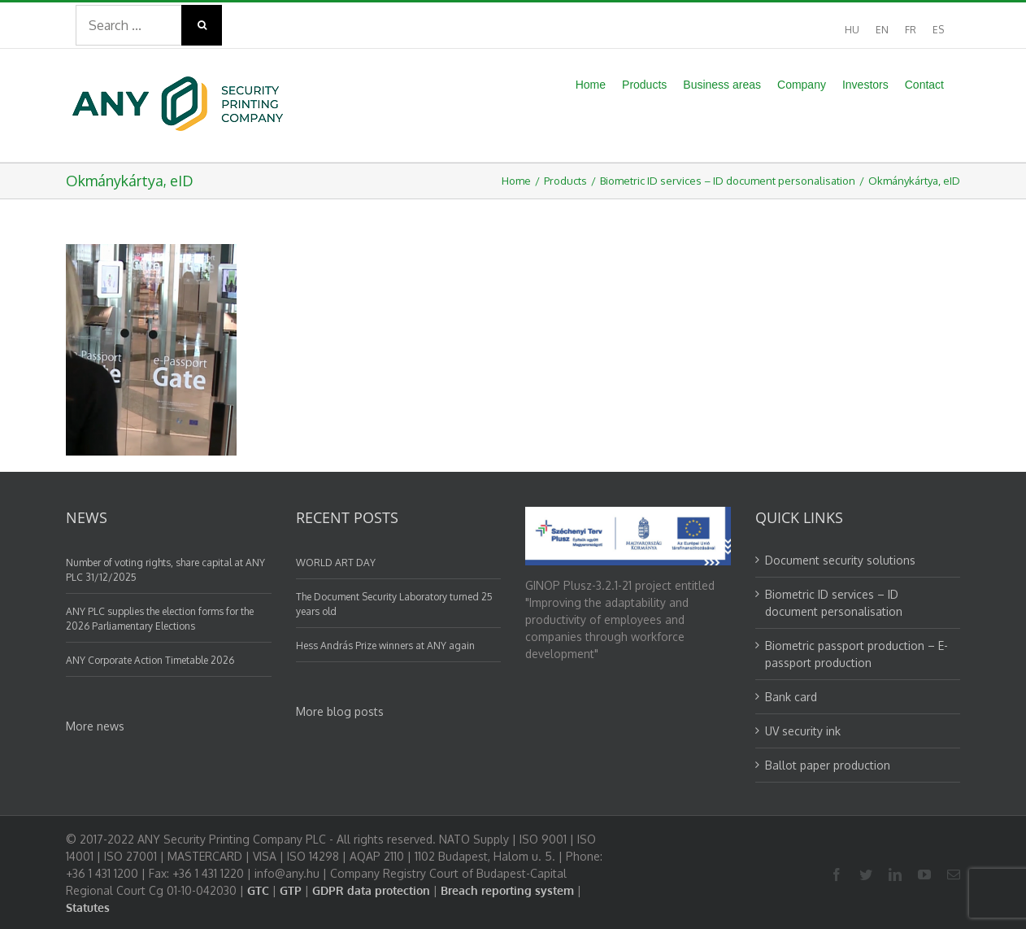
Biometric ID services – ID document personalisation (833, 602)
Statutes (88, 907)
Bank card (791, 697)
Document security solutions (840, 560)
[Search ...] (128, 25)
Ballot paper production (827, 765)
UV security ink (803, 731)
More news (95, 726)
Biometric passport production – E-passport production (856, 654)
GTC (258, 890)
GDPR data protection (371, 890)
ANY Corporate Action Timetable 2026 (150, 660)
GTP (291, 890)
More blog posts (340, 711)
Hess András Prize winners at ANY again (385, 645)
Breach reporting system (507, 890)
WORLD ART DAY (336, 562)
